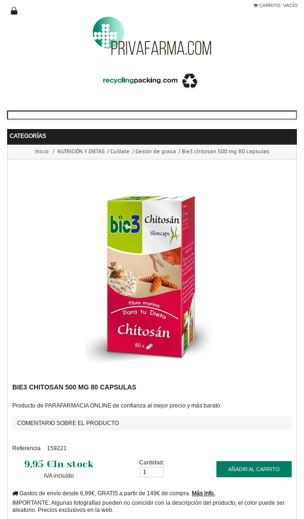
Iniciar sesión (14, 11)
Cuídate (120, 151)
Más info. (203, 493)
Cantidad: (151, 462)
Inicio (42, 151)
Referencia (26, 448)
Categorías (27, 135)
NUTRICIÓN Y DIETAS (81, 151)
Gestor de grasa (155, 151)
